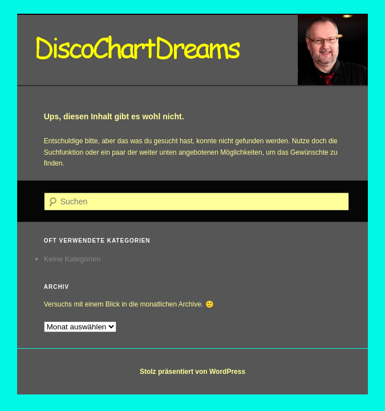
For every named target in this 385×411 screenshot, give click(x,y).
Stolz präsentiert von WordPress (192, 372)
